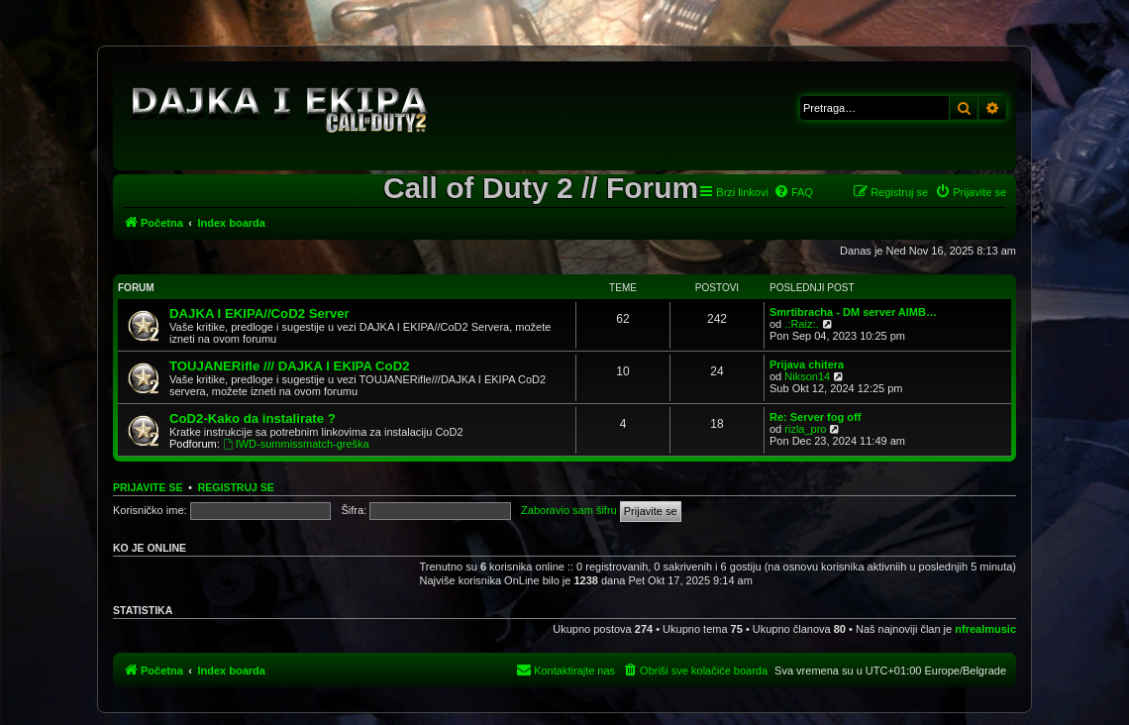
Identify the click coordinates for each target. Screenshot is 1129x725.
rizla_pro (805, 429)
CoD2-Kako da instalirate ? (252, 418)
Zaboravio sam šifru (569, 510)
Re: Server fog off (815, 417)
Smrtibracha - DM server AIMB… (853, 312)
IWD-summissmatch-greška (296, 444)
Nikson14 (807, 376)
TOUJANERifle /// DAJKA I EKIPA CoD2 (289, 366)
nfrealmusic (985, 629)
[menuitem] (793, 192)
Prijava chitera (807, 364)
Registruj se (236, 487)
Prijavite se (147, 487)
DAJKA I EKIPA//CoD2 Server (259, 313)
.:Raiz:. (801, 324)
